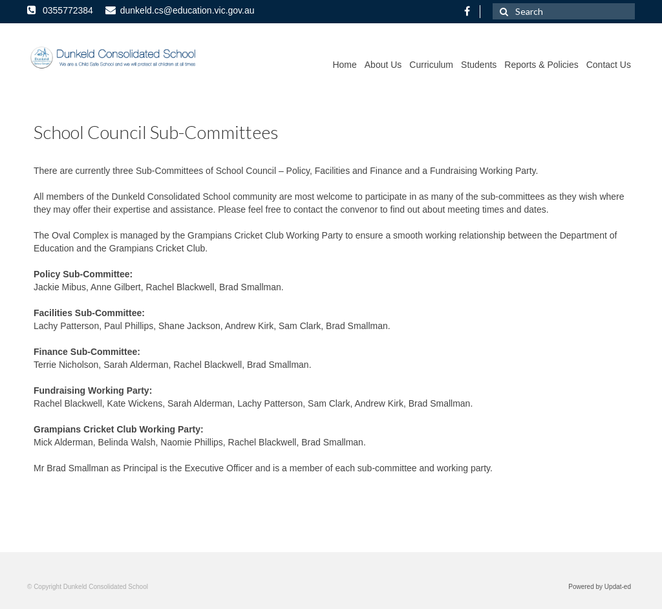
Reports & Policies (541, 64)
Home (344, 64)
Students (478, 64)
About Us (383, 64)
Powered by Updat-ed (599, 586)
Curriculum (431, 64)
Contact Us (608, 64)
